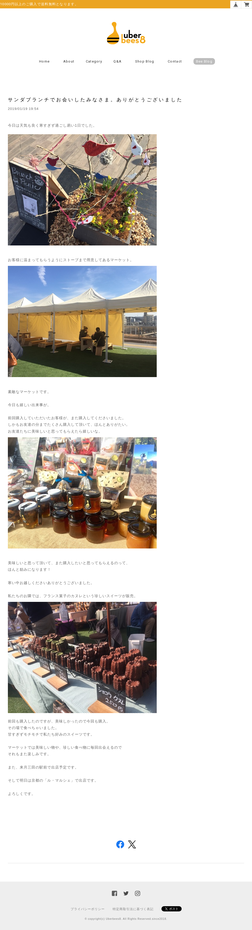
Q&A (117, 61)
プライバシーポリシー (88, 909)
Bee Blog (204, 61)
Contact (175, 61)
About (69, 61)
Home (44, 61)
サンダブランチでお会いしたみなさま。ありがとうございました (95, 99)
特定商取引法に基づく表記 (133, 909)
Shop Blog (144, 61)
